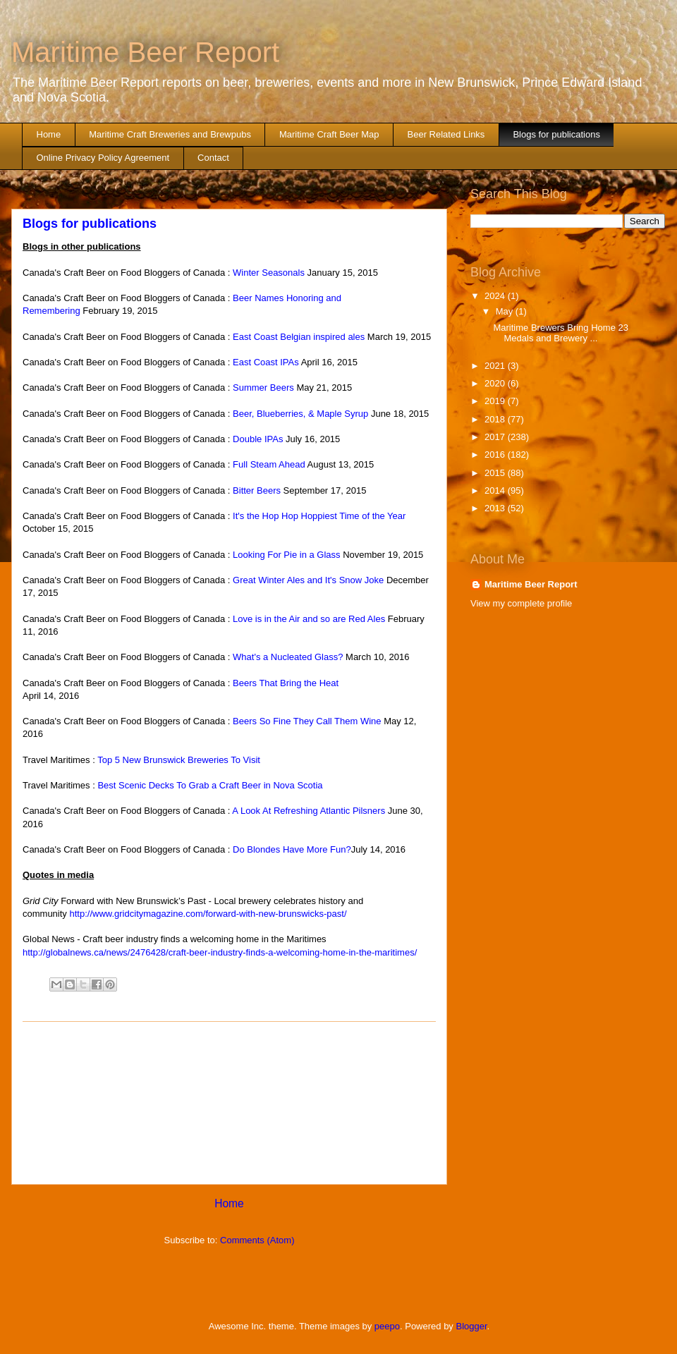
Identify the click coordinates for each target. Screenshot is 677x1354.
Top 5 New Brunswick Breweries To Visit (178, 760)
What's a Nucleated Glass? (288, 657)
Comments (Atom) (257, 1240)
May (506, 311)
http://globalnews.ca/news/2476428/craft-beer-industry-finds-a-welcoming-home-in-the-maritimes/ (220, 952)
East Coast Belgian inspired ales (299, 336)
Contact (213, 157)
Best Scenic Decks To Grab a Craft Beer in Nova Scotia (209, 785)
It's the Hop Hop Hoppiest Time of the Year (319, 516)
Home (49, 134)
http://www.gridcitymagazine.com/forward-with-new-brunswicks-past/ (207, 913)
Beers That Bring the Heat (285, 683)
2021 (496, 365)
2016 (496, 454)
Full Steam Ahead (269, 464)
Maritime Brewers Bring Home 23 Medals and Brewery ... (560, 333)
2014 (496, 490)
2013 (496, 508)
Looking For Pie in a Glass (288, 554)
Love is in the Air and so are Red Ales (309, 619)
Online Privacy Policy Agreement (103, 157)
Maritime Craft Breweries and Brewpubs (170, 134)
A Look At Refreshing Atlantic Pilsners (308, 810)
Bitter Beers (257, 490)
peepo (387, 1326)
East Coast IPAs (266, 362)
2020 (496, 383)
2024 (496, 296)
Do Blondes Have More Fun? (292, 849)
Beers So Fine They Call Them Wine (307, 721)
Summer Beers (263, 387)
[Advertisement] (229, 1102)
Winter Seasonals (269, 272)
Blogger (471, 1326)
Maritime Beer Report (145, 52)
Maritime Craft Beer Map (329, 134)
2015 (496, 473)
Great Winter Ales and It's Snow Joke (308, 580)
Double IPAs (258, 439)
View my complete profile (521, 603)
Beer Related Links (446, 134)
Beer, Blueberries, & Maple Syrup (300, 413)
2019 (496, 401)
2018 (496, 419)
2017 (496, 437)
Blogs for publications (556, 134)
